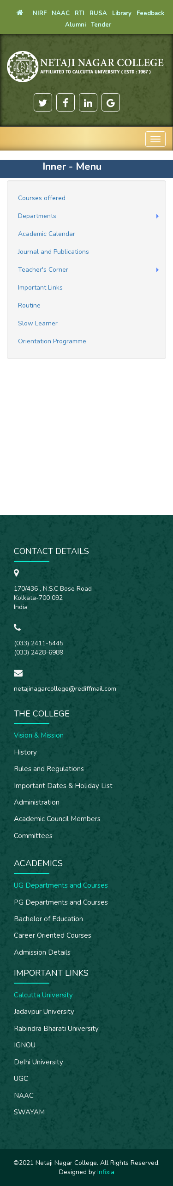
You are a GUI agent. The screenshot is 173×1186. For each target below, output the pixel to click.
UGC (21, 1078)
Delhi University (38, 1062)
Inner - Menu (71, 166)
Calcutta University (43, 995)
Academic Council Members (57, 818)
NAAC (24, 1095)
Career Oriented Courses (52, 935)
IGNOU (25, 1045)
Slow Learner (38, 323)
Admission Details (42, 952)
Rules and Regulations (49, 768)
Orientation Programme (52, 341)
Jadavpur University (44, 1011)
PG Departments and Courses (61, 902)
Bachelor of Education (48, 918)
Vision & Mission (39, 735)
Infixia (105, 1172)
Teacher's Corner (43, 269)
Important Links (40, 287)
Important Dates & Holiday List (63, 785)
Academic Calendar (46, 233)
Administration (37, 802)
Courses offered (42, 198)
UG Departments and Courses (61, 885)
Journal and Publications (53, 251)
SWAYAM (29, 1112)
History (25, 752)
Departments (37, 216)
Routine (29, 305)
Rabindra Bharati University (56, 1028)
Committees (33, 835)
